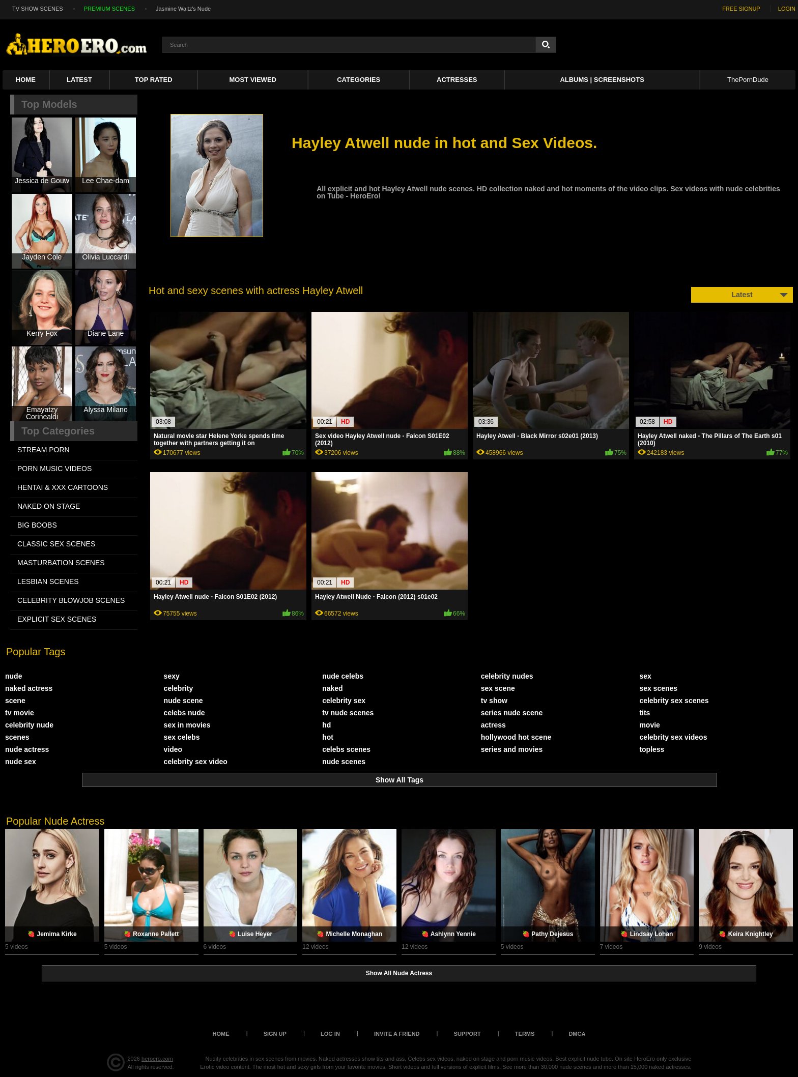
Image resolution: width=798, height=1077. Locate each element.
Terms (525, 1034)
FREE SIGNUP (741, 9)
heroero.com (157, 1059)
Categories (358, 79)
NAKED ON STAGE (48, 506)
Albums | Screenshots (602, 79)
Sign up (275, 1034)
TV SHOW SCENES (37, 9)
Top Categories (58, 430)
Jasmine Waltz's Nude (183, 9)
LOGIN (786, 9)
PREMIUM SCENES (109, 9)
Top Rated (154, 79)
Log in (330, 1034)
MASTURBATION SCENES (61, 563)
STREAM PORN (43, 450)
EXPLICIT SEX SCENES (56, 619)
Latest (79, 79)
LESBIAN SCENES (48, 581)
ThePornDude (747, 79)
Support (467, 1034)
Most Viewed (253, 79)
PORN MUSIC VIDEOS (54, 468)
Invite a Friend (397, 1034)
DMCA (576, 1034)
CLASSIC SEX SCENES (56, 544)
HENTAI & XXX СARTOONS (62, 487)
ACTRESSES (457, 79)
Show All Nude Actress (399, 973)
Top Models (49, 104)
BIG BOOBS (37, 525)
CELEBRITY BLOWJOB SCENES (71, 600)
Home (26, 79)
